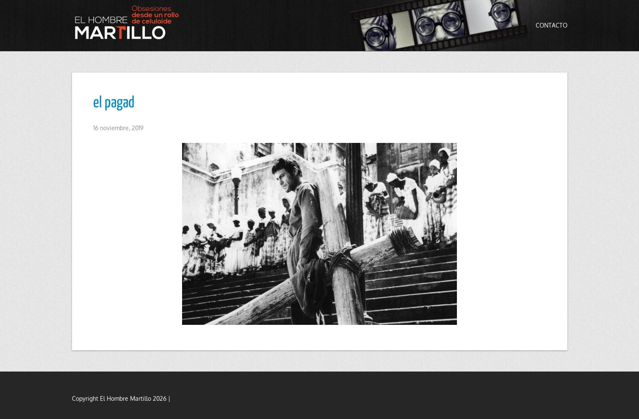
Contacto (551, 25)
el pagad (113, 103)
